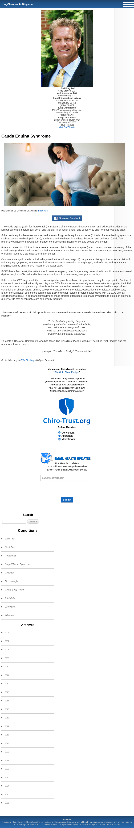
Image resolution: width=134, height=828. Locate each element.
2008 (7, 650)
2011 (7, 675)
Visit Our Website (67, 127)
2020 (7, 752)
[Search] (14, 522)
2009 (7, 658)
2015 (7, 709)
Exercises (10, 606)
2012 (7, 684)
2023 (7, 777)
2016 (7, 718)
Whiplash (9, 572)
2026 (7, 803)
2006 (7, 633)
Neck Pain (10, 547)
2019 (7, 743)
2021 (7, 760)
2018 (7, 735)
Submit (67, 499)
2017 (7, 726)
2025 (7, 794)
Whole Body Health (15, 589)
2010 (7, 667)
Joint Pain (10, 598)
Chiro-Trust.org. (28, 360)
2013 (7, 692)
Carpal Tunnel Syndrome (17, 564)
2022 (7, 769)
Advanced (10, 615)
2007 (7, 641)
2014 (7, 701)
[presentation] (66, 489)
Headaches (11, 555)
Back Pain (43, 211)
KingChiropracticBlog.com (17, 4)
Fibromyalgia (11, 581)
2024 (7, 786)
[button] (33, 521)
